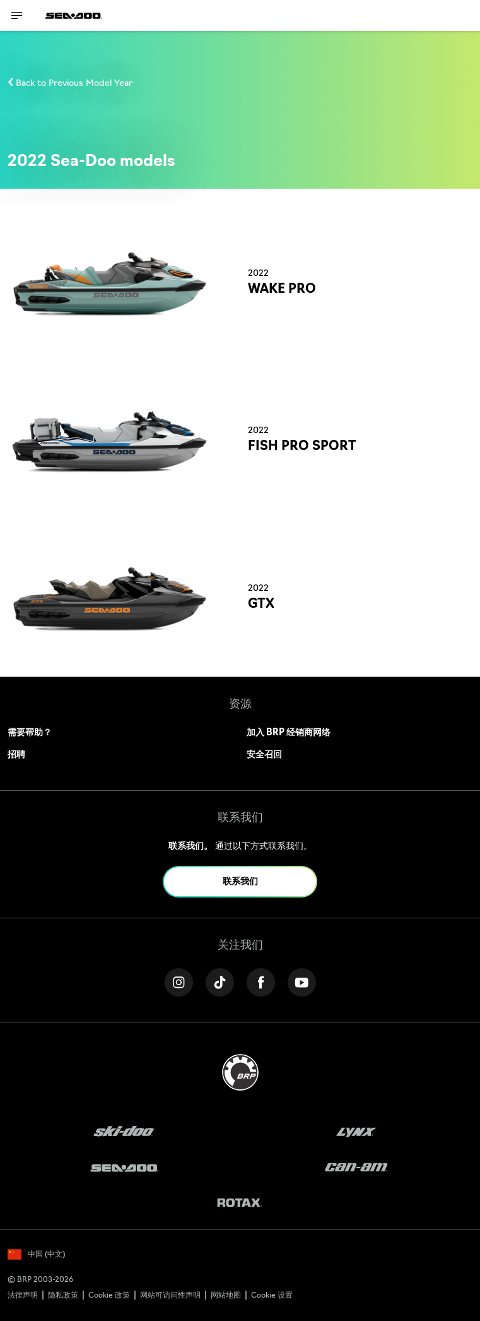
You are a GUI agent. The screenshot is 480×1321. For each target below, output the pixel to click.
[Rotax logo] (240, 1204)
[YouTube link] (302, 982)
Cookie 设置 (272, 1296)
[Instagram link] (179, 982)
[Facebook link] (261, 982)
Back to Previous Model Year (74, 83)
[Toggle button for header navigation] (17, 15)
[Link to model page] (240, 283)
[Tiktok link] (220, 982)
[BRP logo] (240, 1072)
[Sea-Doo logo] (74, 15)
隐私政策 (63, 1296)
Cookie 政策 (109, 1296)
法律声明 (23, 1296)
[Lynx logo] (356, 1132)
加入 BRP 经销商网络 (289, 733)
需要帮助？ (30, 733)
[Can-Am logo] (356, 1168)
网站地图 (226, 1296)
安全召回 (264, 755)
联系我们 (240, 882)
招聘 (16, 755)
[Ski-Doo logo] (123, 1132)
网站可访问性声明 (170, 1296)
